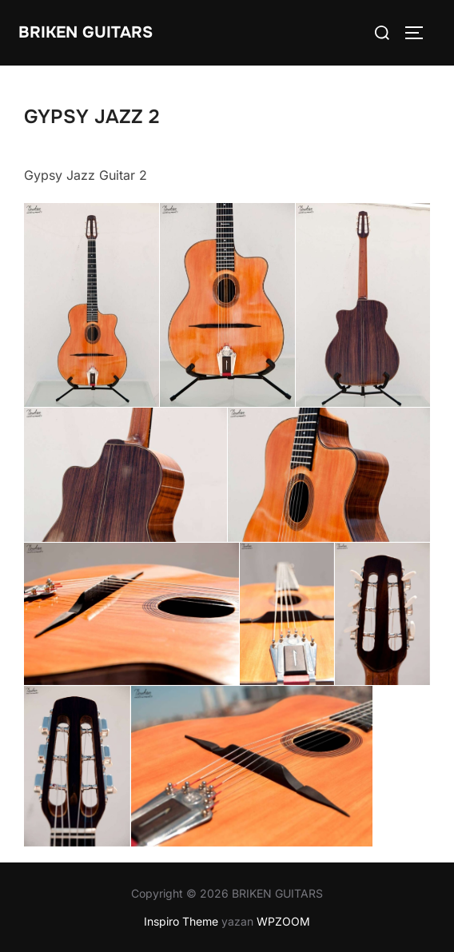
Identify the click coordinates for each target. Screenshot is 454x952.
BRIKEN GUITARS (85, 32)
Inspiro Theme (181, 921)
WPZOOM (283, 921)
